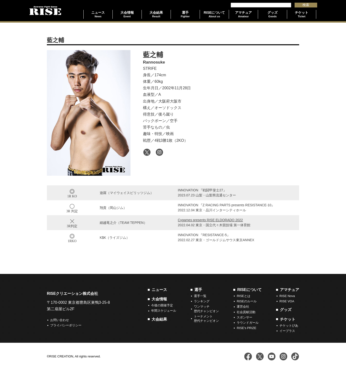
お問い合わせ (59, 320)
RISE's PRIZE (246, 328)
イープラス (287, 331)
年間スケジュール (163, 310)
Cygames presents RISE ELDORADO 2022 (210, 220)
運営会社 (243, 306)
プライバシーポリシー (65, 325)
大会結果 (159, 319)
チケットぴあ (288, 325)
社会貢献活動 (246, 312)
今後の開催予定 (162, 305)
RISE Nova (287, 296)
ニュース (159, 290)
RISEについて (249, 290)
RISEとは (243, 296)
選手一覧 (200, 296)
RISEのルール (246, 301)
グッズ (285, 310)
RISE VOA (286, 301)
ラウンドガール (248, 322)
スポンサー (244, 317)
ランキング (202, 301)
